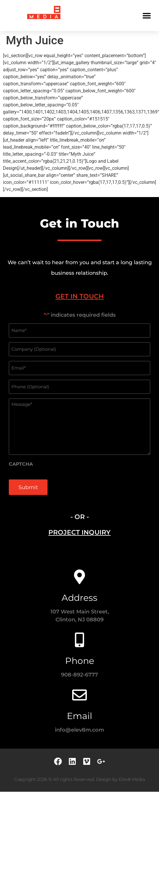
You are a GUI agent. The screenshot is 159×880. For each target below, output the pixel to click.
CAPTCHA (21, 464)
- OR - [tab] (79, 517)
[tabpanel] (79, 406)
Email (79, 716)
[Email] (79, 695)
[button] (146, 15)
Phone (79, 660)
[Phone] (79, 640)
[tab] (79, 296)
